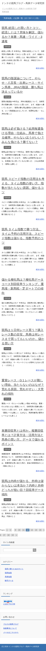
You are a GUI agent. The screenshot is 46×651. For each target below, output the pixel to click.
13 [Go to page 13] (32, 530)
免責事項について (10, 628)
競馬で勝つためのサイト (14, 569)
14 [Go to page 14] (36, 530)
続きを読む (40, 68)
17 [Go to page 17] (4, 535)
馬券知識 (7, 46)
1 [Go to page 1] (10, 530)
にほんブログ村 (9, 604)
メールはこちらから (11, 632)
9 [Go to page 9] (15, 530)
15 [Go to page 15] (40, 530)
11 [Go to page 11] (23, 530)
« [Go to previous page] (7, 530)
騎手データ (9, 581)
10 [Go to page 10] (19, 530)
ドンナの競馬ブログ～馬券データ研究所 (23, 3)
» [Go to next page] (16, 535)
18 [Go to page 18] (8, 535)
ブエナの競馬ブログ (11, 624)
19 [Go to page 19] (13, 535)
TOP (19, 9)
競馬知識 (8, 573)
